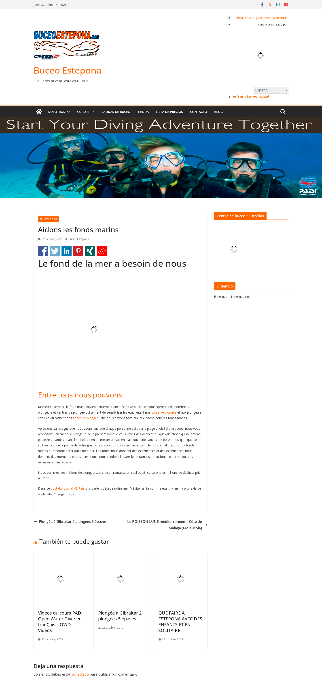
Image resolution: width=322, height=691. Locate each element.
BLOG (218, 112)
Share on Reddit (102, 251)
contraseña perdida (273, 17)
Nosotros (56, 112)
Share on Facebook (43, 251)
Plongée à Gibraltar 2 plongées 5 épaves (70, 521)
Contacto (198, 112)
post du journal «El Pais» (68, 488)
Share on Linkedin (66, 251)
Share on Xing (90, 251)
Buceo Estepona (68, 70)
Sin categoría (48, 219)
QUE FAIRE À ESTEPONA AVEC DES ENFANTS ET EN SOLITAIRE (180, 621)
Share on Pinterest (78, 251)
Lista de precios (169, 112)
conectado (80, 674)
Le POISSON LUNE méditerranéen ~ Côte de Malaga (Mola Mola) (167, 524)
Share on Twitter (55, 251)
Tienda (143, 112)
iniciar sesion (245, 17)
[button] (67, 112)
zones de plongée (86, 418)
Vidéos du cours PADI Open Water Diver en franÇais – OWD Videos (60, 621)
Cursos (83, 112)
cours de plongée (163, 412)
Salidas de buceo (116, 112)
